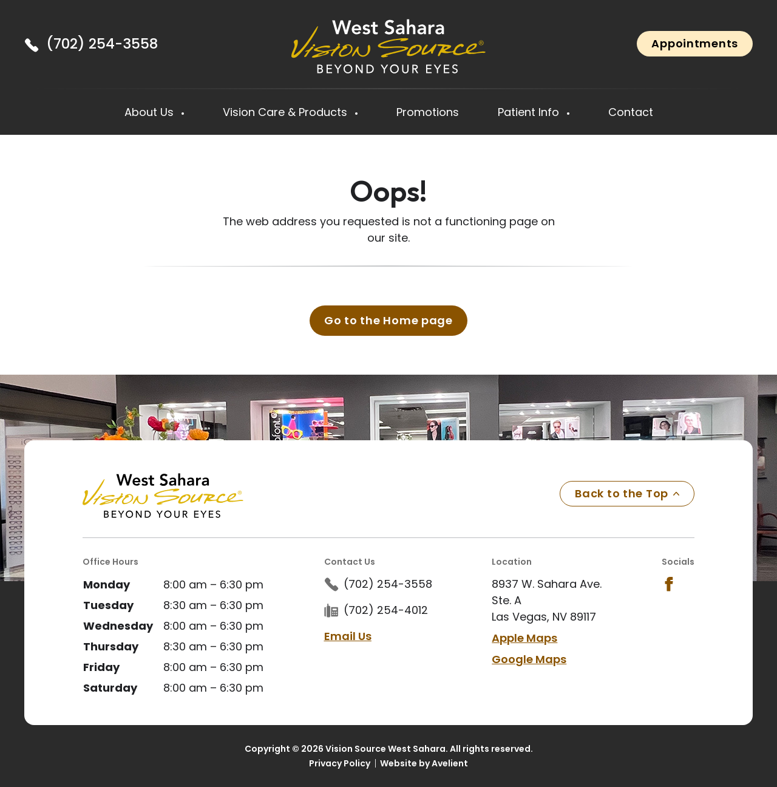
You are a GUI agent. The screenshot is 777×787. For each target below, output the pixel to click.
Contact (630, 112)
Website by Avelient (424, 763)
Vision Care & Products (286, 112)
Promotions (427, 112)
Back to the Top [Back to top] (627, 493)
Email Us (348, 636)
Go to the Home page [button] (388, 320)
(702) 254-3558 (102, 43)
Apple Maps (524, 638)
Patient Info (530, 112)
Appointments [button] (694, 43)
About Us (150, 112)
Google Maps (529, 659)
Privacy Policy (339, 763)
